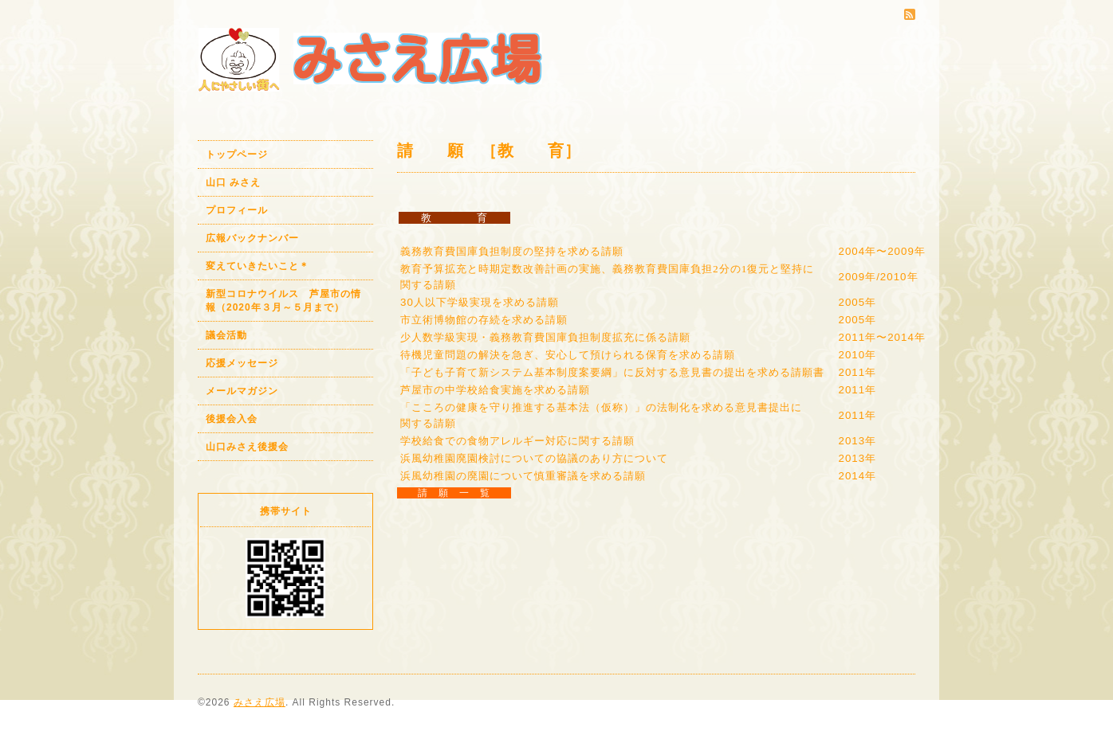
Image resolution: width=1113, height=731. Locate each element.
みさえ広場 (259, 702)
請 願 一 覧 (454, 492)
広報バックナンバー (252, 238)
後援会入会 (232, 418)
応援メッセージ (242, 363)
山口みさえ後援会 (247, 446)
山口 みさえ (233, 182)
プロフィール (237, 210)
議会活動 (226, 335)
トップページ (237, 154)
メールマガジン (242, 391)
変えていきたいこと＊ (257, 266)
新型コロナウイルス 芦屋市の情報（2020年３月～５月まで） (283, 300)
